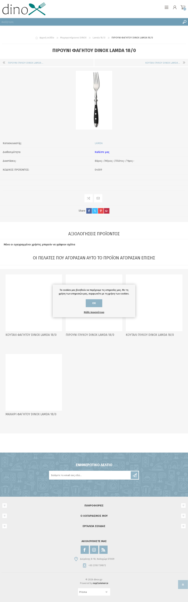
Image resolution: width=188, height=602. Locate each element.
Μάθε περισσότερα (94, 312)
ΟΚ (94, 303)
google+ (106, 211)
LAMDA (99, 143)
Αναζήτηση (184, 22)
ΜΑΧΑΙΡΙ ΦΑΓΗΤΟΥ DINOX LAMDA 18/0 (31, 414)
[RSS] (103, 550)
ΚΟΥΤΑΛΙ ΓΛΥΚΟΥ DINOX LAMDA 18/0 (150, 335)
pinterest (101, 211)
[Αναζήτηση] (90, 22)
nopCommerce (100, 583)
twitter (95, 211)
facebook (89, 211)
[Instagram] (94, 550)
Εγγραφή (134, 475)
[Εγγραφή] (90, 475)
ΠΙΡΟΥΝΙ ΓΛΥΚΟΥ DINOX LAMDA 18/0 (90, 335)
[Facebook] (85, 550)
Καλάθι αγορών (183, 7)
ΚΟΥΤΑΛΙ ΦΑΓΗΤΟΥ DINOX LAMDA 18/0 (31, 335)
